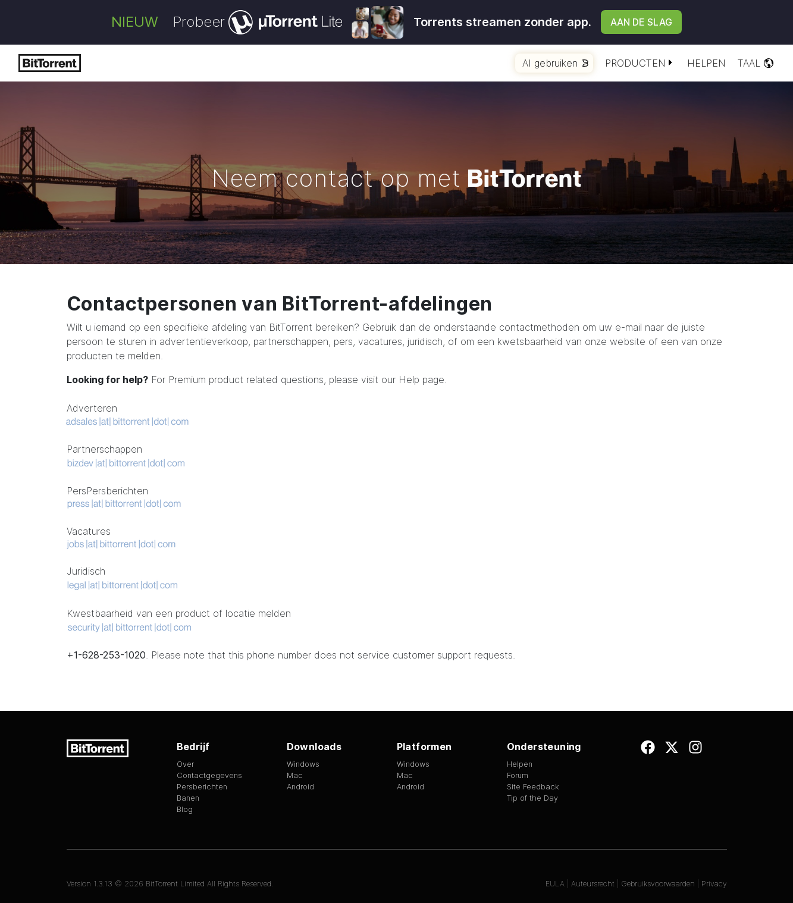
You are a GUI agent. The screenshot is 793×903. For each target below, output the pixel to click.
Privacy (714, 883)
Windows (303, 764)
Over (185, 764)
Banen (188, 798)
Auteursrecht (593, 883)
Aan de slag (641, 22)
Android (300, 786)
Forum (517, 775)
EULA (555, 883)
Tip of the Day (532, 798)
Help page (421, 379)
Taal (756, 63)
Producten (640, 63)
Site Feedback (533, 786)
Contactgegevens (209, 775)
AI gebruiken (555, 63)
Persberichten (202, 786)
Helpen (706, 63)
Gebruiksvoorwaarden (658, 883)
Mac (295, 775)
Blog (185, 809)
